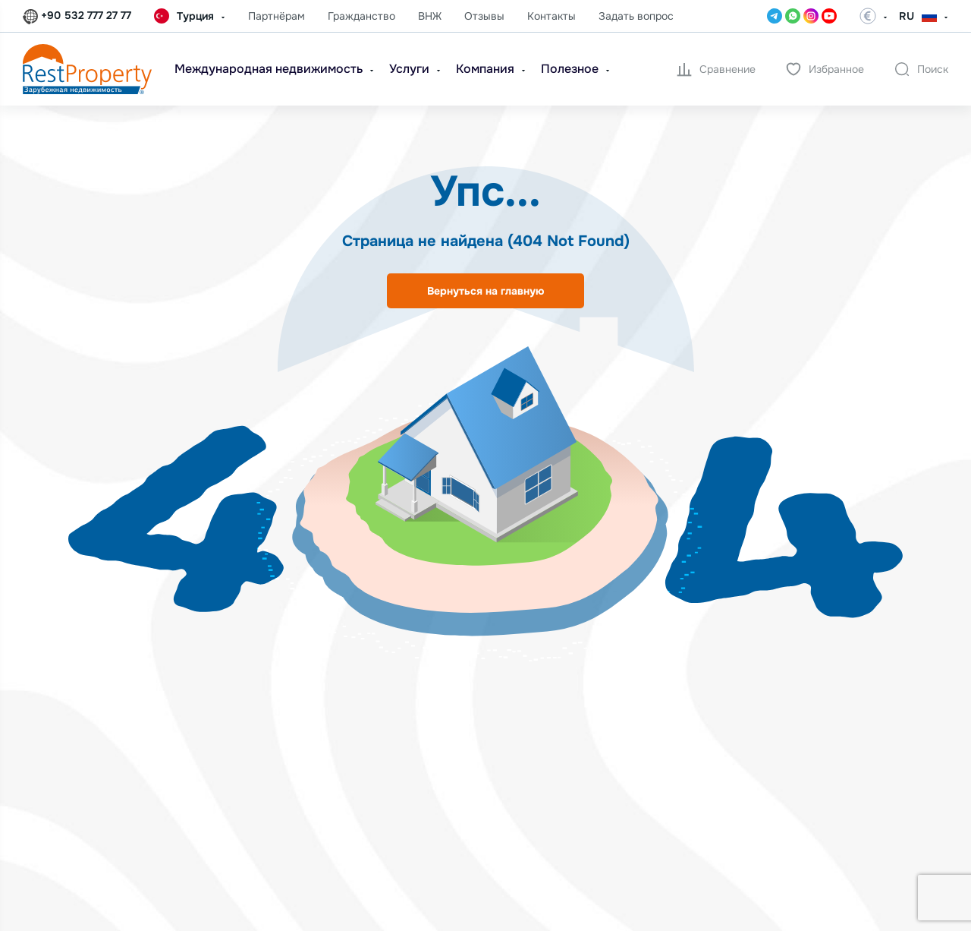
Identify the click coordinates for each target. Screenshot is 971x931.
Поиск (921, 69)
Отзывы (484, 16)
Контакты (551, 16)
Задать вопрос (636, 16)
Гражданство (361, 16)
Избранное (825, 69)
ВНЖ (430, 16)
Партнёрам (276, 16)
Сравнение (716, 69)
